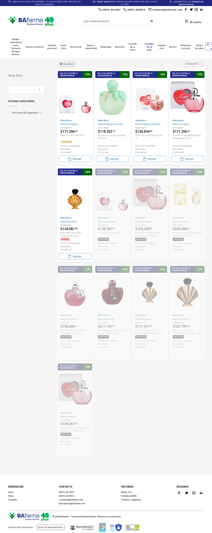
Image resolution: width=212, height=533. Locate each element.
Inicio (11, 492)
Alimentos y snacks (185, 47)
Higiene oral (162, 47)
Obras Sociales (199, 47)
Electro (173, 47)
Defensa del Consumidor (20, 527)
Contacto (12, 499)
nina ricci (67, 64)
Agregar (74, 159)
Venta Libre (63, 47)
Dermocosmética (35, 47)
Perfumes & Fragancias (27, 112)
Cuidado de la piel (149, 47)
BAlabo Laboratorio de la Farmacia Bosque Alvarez (16, 47)
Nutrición (120, 47)
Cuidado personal (52, 47)
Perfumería (76, 47)
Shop (11, 496)
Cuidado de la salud (132, 47)
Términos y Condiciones (109, 516)
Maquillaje (106, 47)
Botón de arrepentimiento (50, 527)
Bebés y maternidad (91, 47)
